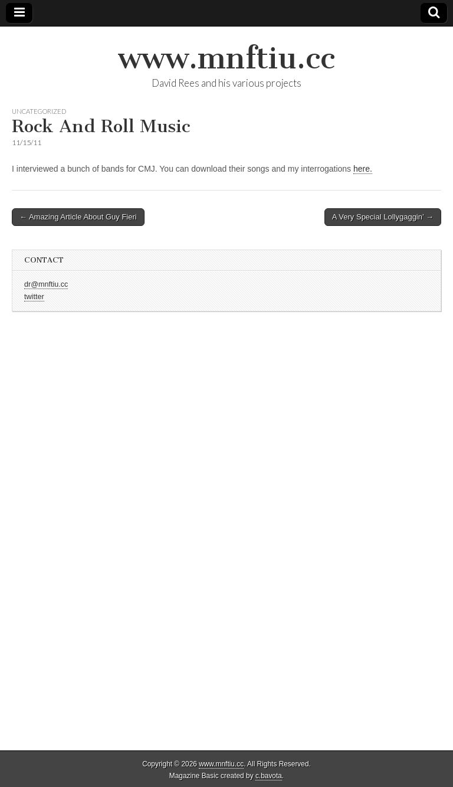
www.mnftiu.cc (226, 58)
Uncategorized (39, 111)
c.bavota (268, 776)
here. (362, 168)
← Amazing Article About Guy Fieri (78, 216)
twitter (34, 297)
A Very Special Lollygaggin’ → (383, 216)
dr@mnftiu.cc (46, 284)
